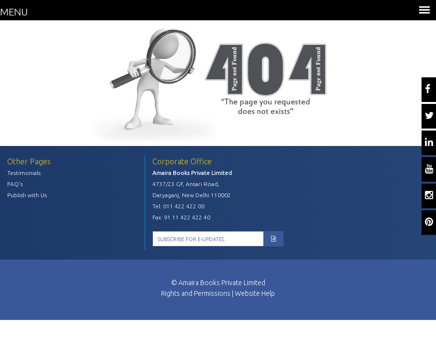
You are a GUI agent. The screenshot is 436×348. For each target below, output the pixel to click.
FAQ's (15, 184)
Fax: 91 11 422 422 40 (181, 217)
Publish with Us (27, 195)
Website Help (255, 293)
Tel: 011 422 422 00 (178, 206)
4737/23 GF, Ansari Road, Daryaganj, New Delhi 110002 (191, 189)
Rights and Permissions (196, 293)
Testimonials (24, 173)
